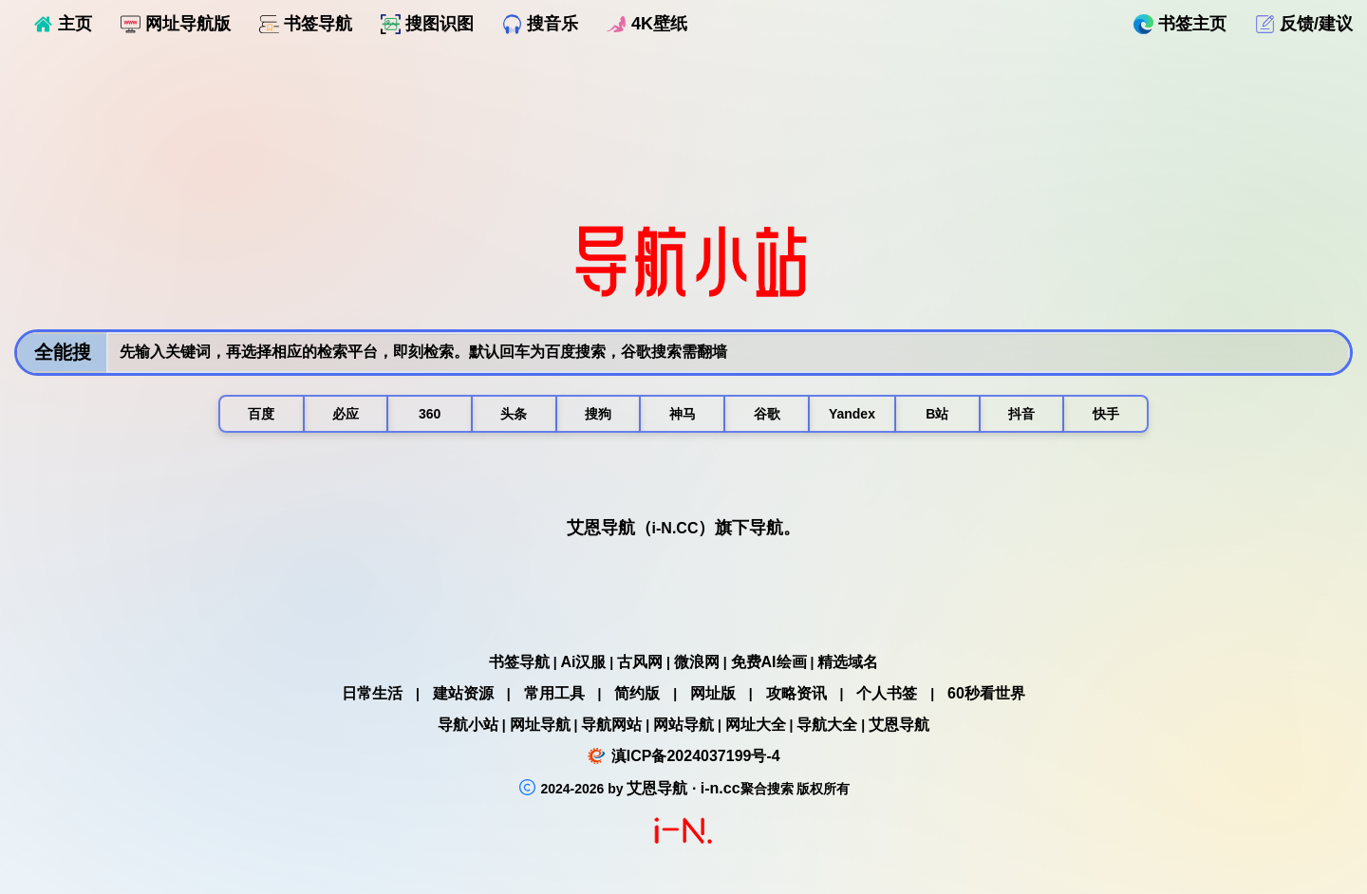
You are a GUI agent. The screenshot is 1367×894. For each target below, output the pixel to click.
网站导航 (683, 725)
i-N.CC (675, 528)
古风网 (640, 662)
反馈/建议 (1304, 24)
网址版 (713, 693)
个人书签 (886, 693)
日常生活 (372, 693)
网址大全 (755, 725)
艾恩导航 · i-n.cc (683, 788)
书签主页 (1180, 24)
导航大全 (826, 725)
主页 (62, 24)
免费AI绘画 (769, 662)
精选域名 (847, 662)
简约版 (637, 693)
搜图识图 (427, 24)
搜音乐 (540, 24)
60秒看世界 (986, 693)
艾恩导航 (899, 725)
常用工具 (554, 693)
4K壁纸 (647, 24)
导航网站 (611, 725)
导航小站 (468, 725)
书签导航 (305, 24)
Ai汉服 (583, 662)
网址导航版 (176, 24)
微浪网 (697, 662)
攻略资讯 (796, 693)
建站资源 (463, 693)
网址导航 (540, 725)
